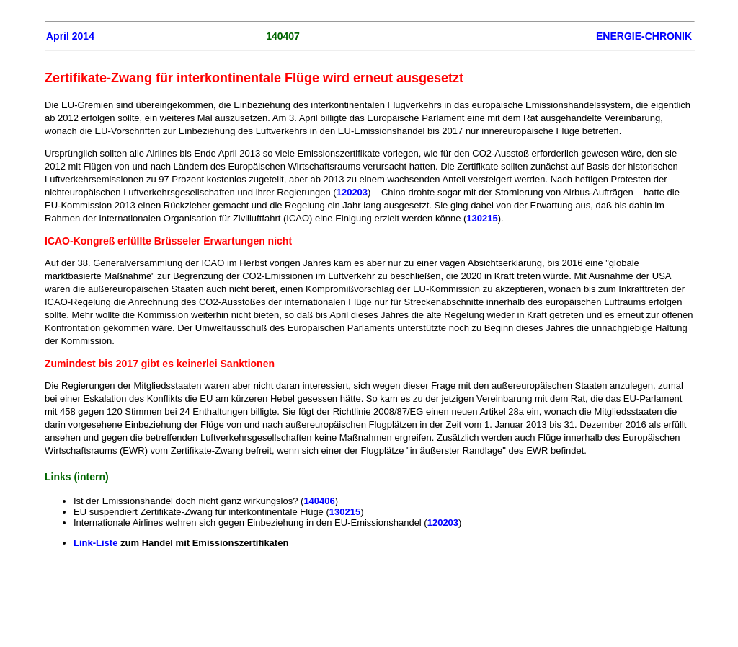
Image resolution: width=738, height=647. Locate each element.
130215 (481, 218)
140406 (318, 501)
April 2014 (70, 36)
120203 (352, 192)
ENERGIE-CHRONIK (644, 36)
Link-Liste (97, 542)
